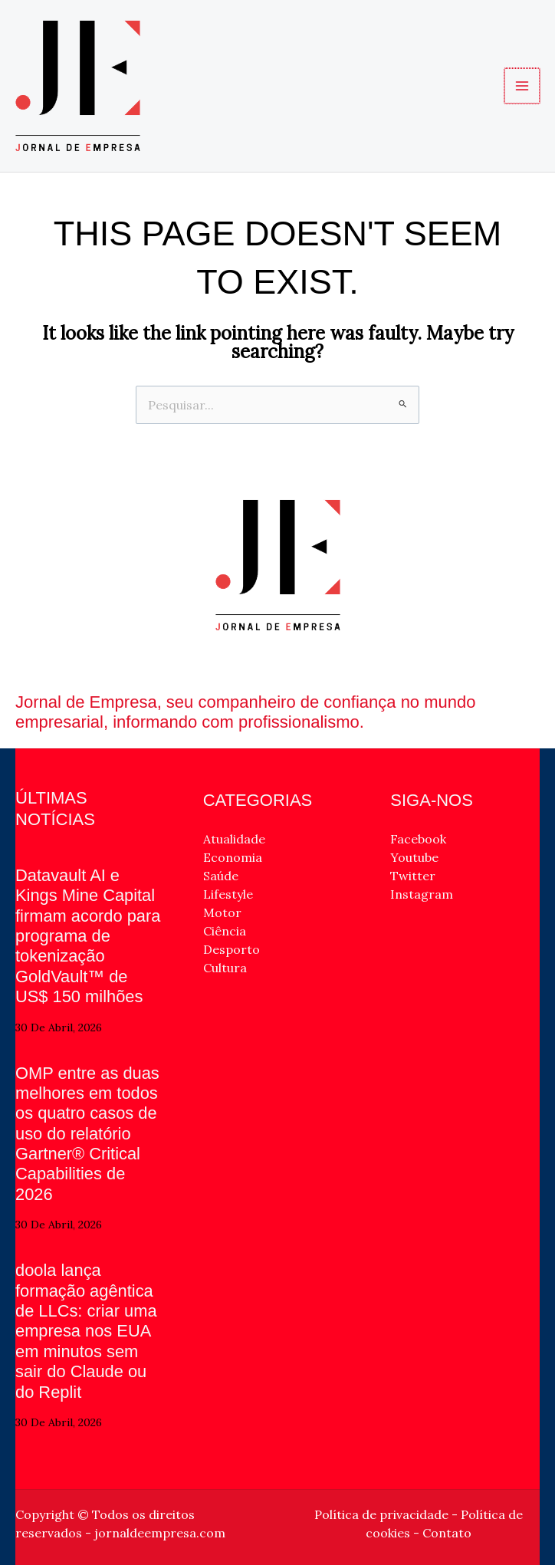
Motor (222, 912)
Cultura (225, 967)
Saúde (220, 875)
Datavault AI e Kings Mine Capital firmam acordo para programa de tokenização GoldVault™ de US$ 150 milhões (88, 936)
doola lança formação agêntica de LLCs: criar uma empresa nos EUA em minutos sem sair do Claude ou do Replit (86, 1331)
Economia (232, 857)
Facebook (418, 839)
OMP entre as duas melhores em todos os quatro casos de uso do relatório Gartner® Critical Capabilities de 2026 (87, 1134)
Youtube (414, 857)
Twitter (412, 875)
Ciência (224, 931)
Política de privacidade (381, 1514)
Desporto (231, 949)
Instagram (421, 894)
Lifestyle (228, 894)
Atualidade (234, 839)
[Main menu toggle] (523, 86)
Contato (446, 1532)
